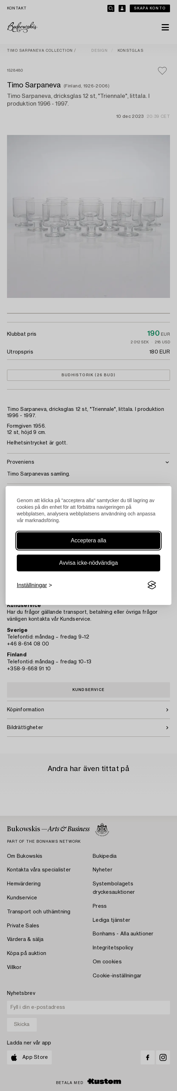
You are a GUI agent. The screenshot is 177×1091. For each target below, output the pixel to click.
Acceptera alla (88, 540)
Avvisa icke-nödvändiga (88, 563)
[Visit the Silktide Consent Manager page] (151, 585)
